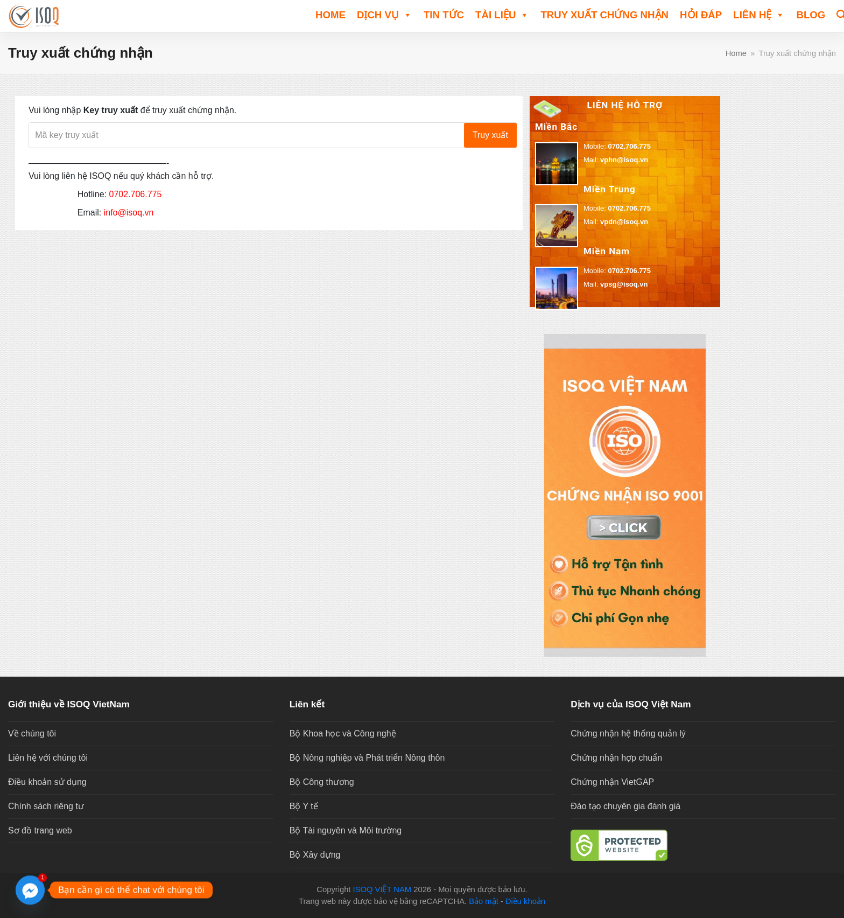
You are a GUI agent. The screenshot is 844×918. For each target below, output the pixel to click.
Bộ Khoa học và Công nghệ (343, 733)
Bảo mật (483, 901)
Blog (810, 14)
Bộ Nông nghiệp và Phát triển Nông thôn (367, 757)
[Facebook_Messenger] (30, 890)
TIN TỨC (444, 14)
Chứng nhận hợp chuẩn (616, 757)
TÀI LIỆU (502, 14)
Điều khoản (525, 901)
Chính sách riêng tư (46, 806)
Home (330, 14)
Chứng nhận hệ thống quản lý (628, 733)
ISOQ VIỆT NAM (382, 889)
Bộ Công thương (322, 782)
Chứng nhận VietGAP (612, 782)
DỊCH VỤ (384, 14)
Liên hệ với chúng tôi (48, 757)
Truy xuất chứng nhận (604, 14)
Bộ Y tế (304, 806)
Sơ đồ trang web (40, 830)
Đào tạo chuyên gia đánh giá (625, 806)
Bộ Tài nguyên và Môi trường (346, 830)
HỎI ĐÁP (701, 14)
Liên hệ (759, 14)
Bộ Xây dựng (315, 854)
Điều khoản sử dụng (47, 782)
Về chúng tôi (32, 733)
